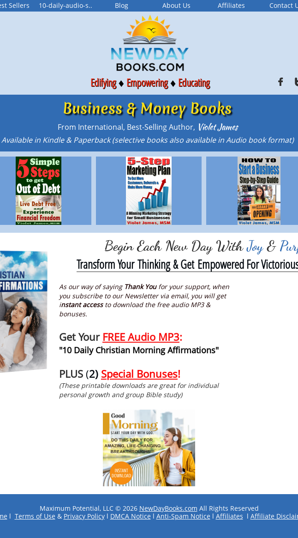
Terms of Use (35, 516)
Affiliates (229, 516)
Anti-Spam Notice (183, 516)
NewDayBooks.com (168, 508)
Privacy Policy (84, 516)
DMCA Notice (130, 516)
